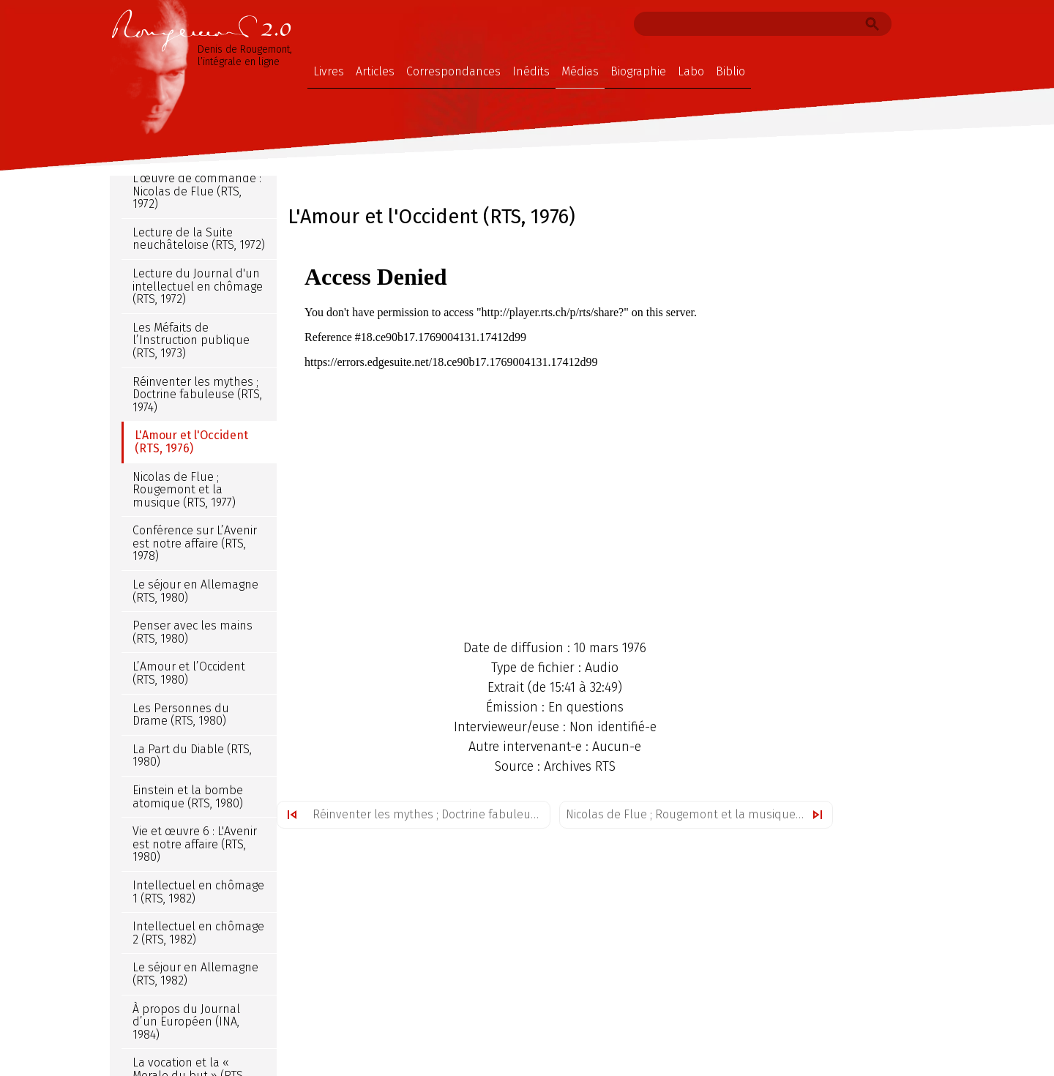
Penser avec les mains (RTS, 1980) (192, 632)
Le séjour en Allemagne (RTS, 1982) (195, 973)
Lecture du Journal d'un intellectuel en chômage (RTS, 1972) (197, 286)
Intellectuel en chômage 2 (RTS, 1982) (198, 932)
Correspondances (453, 71)
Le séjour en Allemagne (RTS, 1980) (195, 591)
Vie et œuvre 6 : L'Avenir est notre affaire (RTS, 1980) (194, 844)
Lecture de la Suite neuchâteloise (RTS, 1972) (198, 239)
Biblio (730, 71)
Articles (375, 71)
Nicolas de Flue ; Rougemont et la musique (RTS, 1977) (699, 814)
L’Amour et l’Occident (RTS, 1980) (188, 673)
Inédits (531, 71)
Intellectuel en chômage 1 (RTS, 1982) (198, 891)
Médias (580, 71)
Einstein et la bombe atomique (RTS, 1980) (187, 796)
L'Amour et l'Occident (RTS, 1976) (191, 441)
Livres (328, 71)
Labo (691, 71)
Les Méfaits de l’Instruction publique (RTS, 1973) (191, 340)
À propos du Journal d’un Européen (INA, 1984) (186, 1022)
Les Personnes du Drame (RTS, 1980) (180, 714)
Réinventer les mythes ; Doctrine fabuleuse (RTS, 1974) (431, 814)
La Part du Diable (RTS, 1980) (192, 755)
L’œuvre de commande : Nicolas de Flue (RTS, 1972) (196, 191)
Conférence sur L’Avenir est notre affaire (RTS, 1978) (194, 543)
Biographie (638, 71)
